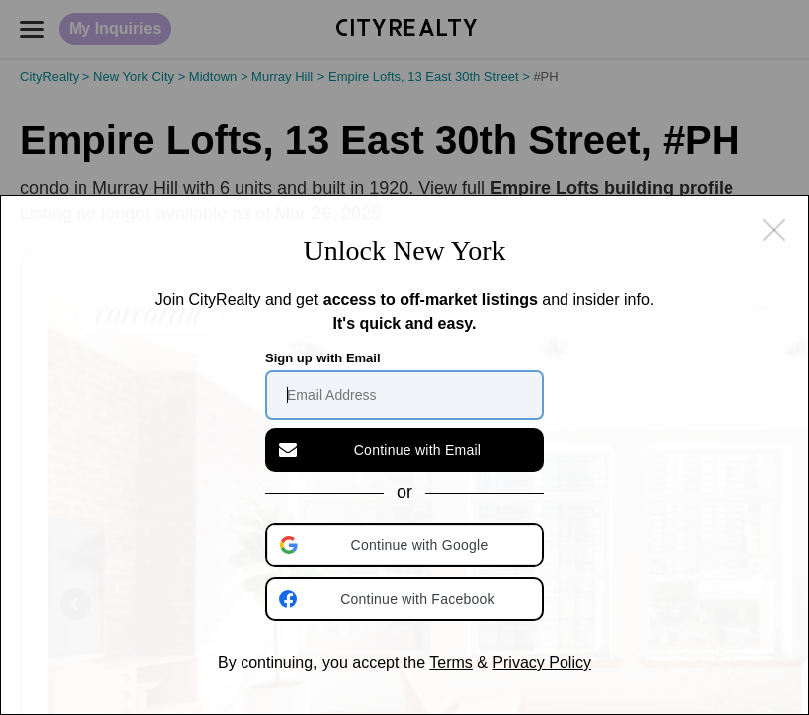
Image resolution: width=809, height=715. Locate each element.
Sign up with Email (323, 358)
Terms (451, 662)
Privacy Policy (541, 662)
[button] (406, 545)
